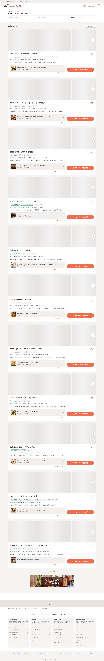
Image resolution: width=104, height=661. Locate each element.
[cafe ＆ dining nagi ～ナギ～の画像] (52, 285)
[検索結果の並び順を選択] (90, 26)
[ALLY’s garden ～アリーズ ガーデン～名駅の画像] (52, 335)
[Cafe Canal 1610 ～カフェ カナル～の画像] (52, 433)
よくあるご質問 (88, 653)
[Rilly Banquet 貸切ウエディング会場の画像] (52, 40)
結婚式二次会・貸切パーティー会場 (36, 608)
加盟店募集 (61, 653)
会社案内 (14, 653)
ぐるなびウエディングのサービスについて (74, 653)
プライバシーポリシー (33, 653)
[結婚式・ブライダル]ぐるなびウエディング (17, 608)
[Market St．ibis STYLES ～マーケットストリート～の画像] (52, 531)
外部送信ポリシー (43, 653)
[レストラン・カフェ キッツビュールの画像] (52, 187)
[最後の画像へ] (93, 40)
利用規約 (20, 653)
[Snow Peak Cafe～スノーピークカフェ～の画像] (52, 384)
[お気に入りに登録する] (92, 54)
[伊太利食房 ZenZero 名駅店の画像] (52, 236)
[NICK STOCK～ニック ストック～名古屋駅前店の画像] (52, 89)
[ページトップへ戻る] (52, 603)
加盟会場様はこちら (53, 653)
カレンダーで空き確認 (80, 70)
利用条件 (25, 653)
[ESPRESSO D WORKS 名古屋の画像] (52, 138)
